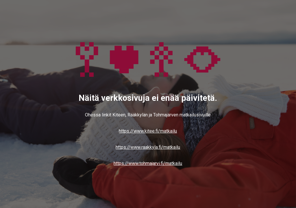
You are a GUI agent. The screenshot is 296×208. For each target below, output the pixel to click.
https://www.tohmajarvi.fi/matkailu (148, 163)
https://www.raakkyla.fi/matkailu (148, 147)
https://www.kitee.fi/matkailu (148, 131)
